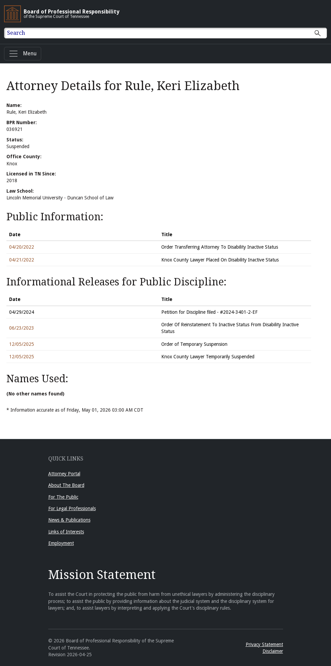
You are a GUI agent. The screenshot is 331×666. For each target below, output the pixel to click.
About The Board (66, 485)
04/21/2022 (21, 259)
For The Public (63, 497)
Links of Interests (66, 531)
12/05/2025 (21, 344)
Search (16, 33)
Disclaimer (273, 651)
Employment (61, 543)
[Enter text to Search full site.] (170, 33)
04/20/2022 (21, 247)
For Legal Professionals (72, 508)
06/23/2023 (21, 328)
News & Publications (69, 520)
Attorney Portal (64, 473)
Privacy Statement (264, 644)
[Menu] (22, 53)
